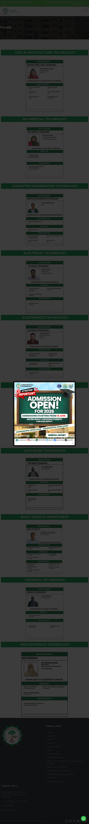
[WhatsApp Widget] (83, 818)
